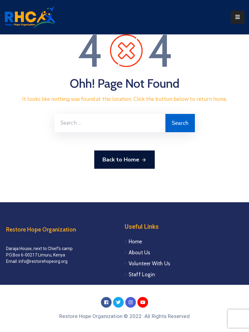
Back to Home (124, 160)
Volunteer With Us (149, 263)
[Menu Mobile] (237, 17)
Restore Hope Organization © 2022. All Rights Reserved (124, 316)
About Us (139, 252)
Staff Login (142, 274)
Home (135, 241)
